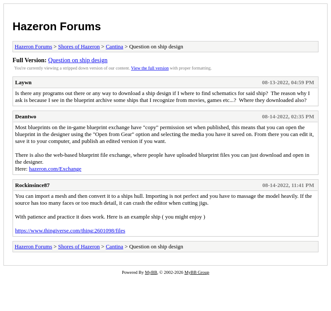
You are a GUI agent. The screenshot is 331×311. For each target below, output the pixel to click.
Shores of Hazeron (79, 46)
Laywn (23, 82)
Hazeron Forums (56, 26)
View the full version (150, 68)
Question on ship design (78, 60)
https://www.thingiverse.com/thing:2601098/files (70, 230)
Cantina (114, 46)
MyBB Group (196, 272)
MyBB (151, 272)
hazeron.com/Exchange (55, 168)
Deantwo (25, 116)
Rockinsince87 (32, 185)
